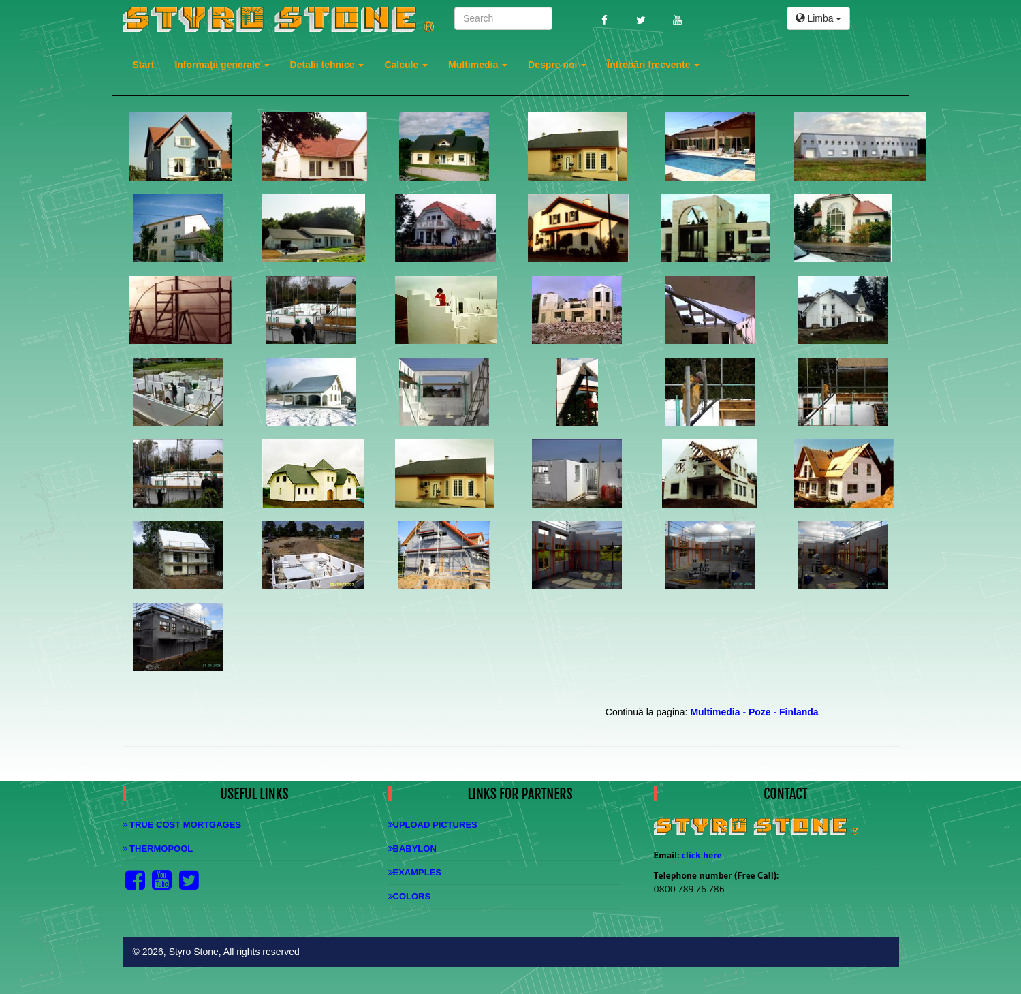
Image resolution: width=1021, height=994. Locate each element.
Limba (819, 18)
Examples (415, 872)
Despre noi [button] (557, 64)
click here (702, 855)
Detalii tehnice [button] (327, 64)
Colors (409, 896)
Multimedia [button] (477, 64)
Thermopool (158, 848)
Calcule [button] (406, 64)
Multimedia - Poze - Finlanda (754, 711)
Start (144, 64)
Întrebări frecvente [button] (653, 64)
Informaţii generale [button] (221, 64)
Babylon (412, 848)
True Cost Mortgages (182, 825)
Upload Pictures (432, 825)
